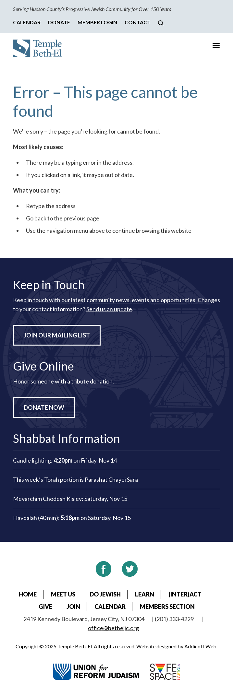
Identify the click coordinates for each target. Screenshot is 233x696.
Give (45, 606)
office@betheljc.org (113, 627)
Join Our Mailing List (57, 335)
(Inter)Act (184, 594)
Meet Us (63, 594)
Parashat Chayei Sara (111, 479)
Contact (138, 22)
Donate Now (44, 407)
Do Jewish (105, 594)
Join (73, 606)
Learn (144, 594)
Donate (59, 22)
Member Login (97, 22)
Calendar (27, 22)
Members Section (167, 606)
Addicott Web (200, 646)
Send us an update (109, 309)
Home (28, 594)
